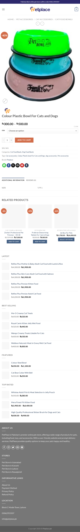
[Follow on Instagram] (9, 447)
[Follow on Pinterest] (22, 447)
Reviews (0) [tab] (31, 180)
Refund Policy (8, 494)
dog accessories (51, 156)
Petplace (10, 160)
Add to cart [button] (14, 241)
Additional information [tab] (13, 180)
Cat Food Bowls (63, 19)
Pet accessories (63, 156)
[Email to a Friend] (18, 165)
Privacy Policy (8, 491)
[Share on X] (13, 165)
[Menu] (3, 9)
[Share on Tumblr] (27, 165)
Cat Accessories (44, 19)
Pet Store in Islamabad (11, 462)
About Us (6, 485)
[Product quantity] (7, 140)
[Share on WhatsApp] (4, 165)
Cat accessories (11, 156)
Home (11, 19)
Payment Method (9, 488)
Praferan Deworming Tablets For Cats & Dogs (40, 234)
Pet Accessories (24, 19)
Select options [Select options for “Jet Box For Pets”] (66, 239)
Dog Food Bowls (28, 152)
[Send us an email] (18, 447)
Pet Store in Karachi (10, 465)
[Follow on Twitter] (13, 447)
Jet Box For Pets (66, 233)
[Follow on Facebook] (4, 447)
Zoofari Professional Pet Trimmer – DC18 (13, 234)
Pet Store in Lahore (10, 468)
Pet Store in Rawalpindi (12, 472)
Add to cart (24, 140)
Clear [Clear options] (76, 126)
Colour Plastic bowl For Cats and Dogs (31, 156)
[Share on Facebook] (9, 165)
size (3, 130)
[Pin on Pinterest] (22, 165)
